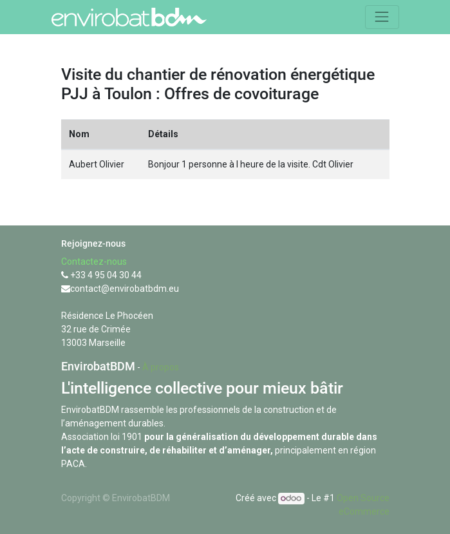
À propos (160, 367)
